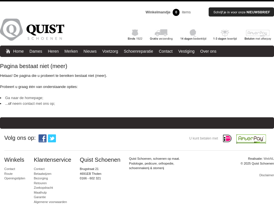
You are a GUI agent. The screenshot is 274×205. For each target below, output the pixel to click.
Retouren (40, 183)
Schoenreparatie (138, 51)
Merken (71, 51)
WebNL (269, 158)
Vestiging (186, 51)
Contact (165, 51)
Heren (53, 51)
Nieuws (90, 51)
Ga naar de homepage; (24, 98)
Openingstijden (14, 178)
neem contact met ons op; (33, 103)
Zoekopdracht (43, 187)
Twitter (52, 138)
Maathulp (40, 192)
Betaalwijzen (42, 173)
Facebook (43, 138)
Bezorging (41, 178)
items (168, 12)
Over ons (208, 51)
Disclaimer (266, 175)
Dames (35, 51)
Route (8, 173)
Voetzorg (110, 51)
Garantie (40, 197)
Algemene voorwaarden (50, 202)
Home (18, 51)
